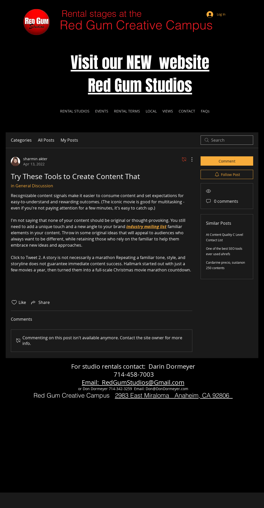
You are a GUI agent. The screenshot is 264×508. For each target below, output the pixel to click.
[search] (227, 140)
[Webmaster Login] (234, 7)
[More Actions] (189, 159)
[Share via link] (40, 302)
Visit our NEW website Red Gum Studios (140, 74)
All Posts (46, 140)
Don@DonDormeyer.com (167, 388)
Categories (21, 140)
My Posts (69, 140)
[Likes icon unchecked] (14, 302)
